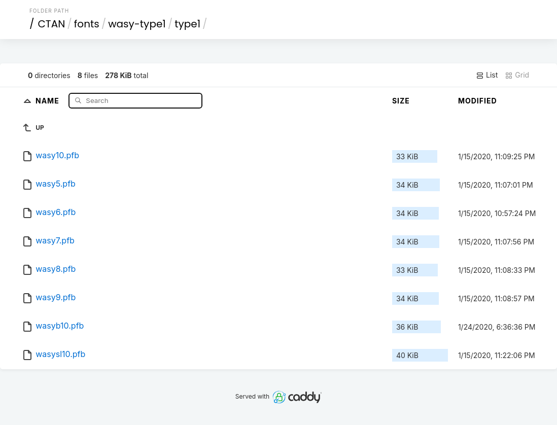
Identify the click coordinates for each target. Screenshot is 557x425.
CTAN (51, 24)
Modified (477, 100)
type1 (187, 24)
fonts (86, 24)
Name (48, 100)
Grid (517, 75)
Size (401, 100)
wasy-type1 (137, 24)
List (487, 75)
